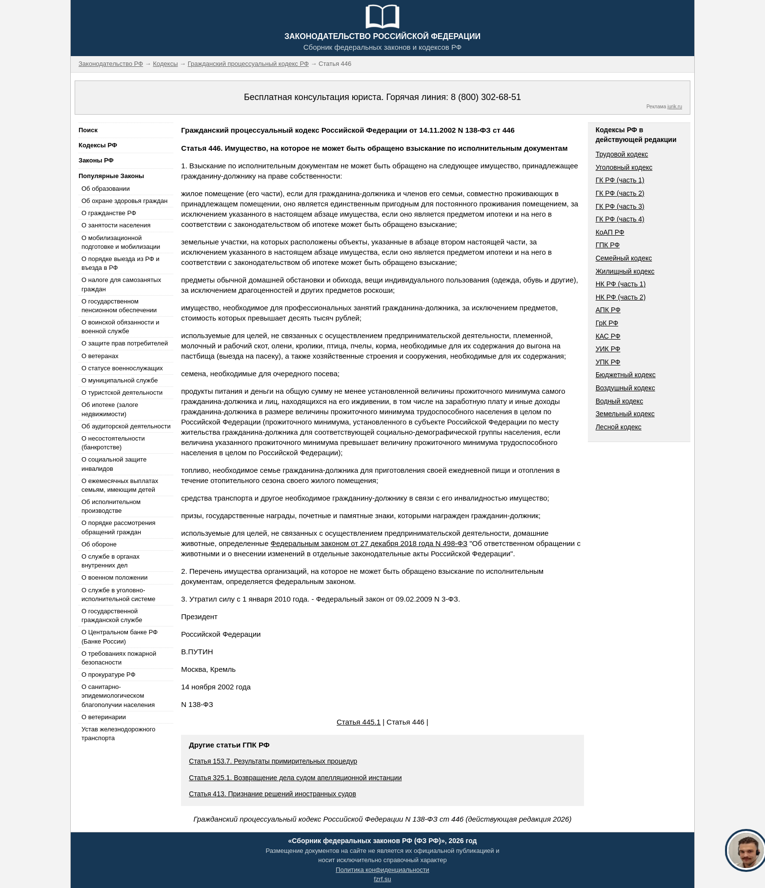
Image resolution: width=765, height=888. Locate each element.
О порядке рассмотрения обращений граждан (118, 527)
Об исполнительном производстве (111, 506)
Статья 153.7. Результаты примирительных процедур (273, 761)
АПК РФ (608, 310)
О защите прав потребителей (124, 343)
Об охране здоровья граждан (124, 200)
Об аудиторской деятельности (126, 426)
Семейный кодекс (624, 258)
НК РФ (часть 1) (621, 284)
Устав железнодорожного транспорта (118, 734)
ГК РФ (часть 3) (620, 206)
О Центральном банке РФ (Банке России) (119, 636)
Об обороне (99, 544)
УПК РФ (608, 362)
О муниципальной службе (119, 380)
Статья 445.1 (359, 722)
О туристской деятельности (121, 392)
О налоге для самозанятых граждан (121, 284)
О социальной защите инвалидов (113, 464)
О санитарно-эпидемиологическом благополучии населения (118, 695)
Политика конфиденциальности (382, 869)
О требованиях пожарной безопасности (118, 658)
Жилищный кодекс (625, 271)
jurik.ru (674, 106)
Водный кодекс (620, 401)
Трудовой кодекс (622, 154)
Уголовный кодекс (624, 167)
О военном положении (114, 577)
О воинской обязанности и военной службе (120, 327)
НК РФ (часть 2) (621, 297)
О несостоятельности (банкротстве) (113, 443)
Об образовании (105, 188)
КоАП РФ (610, 232)
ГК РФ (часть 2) (620, 193)
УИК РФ (608, 349)
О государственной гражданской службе (111, 615)
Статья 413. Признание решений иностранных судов (272, 794)
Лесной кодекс (619, 427)
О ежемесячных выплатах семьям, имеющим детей (119, 485)
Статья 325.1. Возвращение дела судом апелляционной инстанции (295, 778)
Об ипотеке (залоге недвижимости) (109, 409)
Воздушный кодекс (625, 388)
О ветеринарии (103, 717)
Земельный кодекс (625, 414)
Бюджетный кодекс (626, 375)
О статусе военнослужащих (122, 368)
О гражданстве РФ (108, 213)
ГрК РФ (607, 323)
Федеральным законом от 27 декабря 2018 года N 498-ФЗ (369, 543)
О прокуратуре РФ (108, 674)
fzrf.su (382, 879)
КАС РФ (608, 336)
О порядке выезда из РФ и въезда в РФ (120, 263)
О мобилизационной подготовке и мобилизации (120, 242)
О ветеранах (100, 356)
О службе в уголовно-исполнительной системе (118, 594)
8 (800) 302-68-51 (486, 97)
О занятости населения (116, 225)
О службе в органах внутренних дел (110, 561)
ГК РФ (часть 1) (620, 180)
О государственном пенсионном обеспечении (119, 306)
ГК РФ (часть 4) (620, 219)
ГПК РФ (608, 245)
